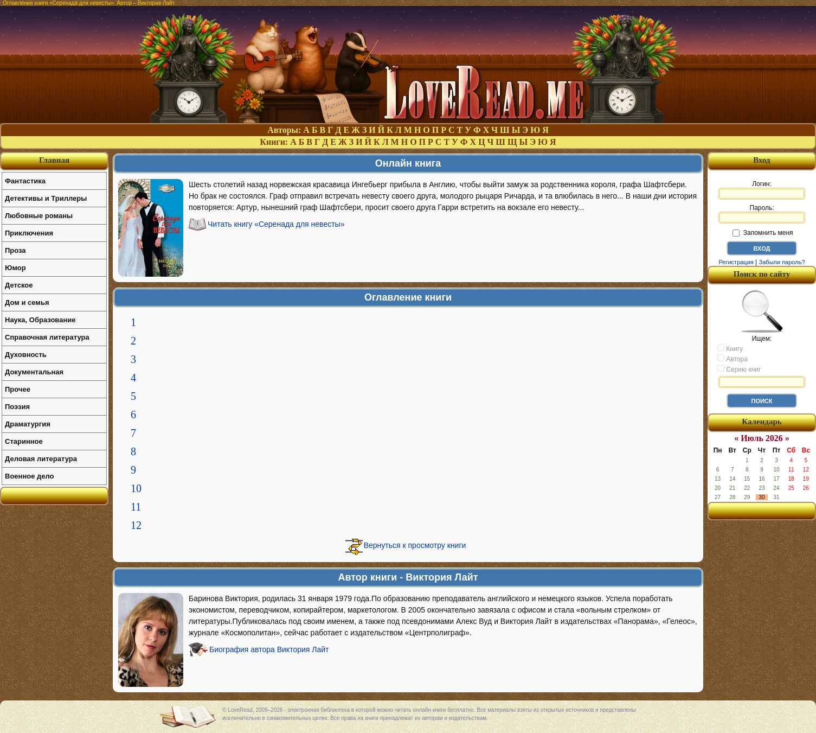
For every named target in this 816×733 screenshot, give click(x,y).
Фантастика (25, 181)
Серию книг (739, 369)
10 (136, 488)
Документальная (34, 372)
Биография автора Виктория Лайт (269, 649)
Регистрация (735, 262)
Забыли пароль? (782, 262)
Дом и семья (27, 302)
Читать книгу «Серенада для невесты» (276, 224)
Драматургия (27, 424)
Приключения (29, 233)
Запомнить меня (763, 233)
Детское (19, 285)
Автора (732, 358)
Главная (54, 160)
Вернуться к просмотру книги (415, 545)
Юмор (15, 268)
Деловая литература (41, 459)
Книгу (730, 348)
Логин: (761, 190)
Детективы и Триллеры (46, 198)
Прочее (17, 389)
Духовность (26, 354)
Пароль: (761, 214)
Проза (15, 250)
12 (136, 525)
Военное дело (29, 476)
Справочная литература (47, 337)
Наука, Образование (40, 320)
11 (136, 507)
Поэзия (17, 407)
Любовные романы (39, 216)
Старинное (24, 441)
